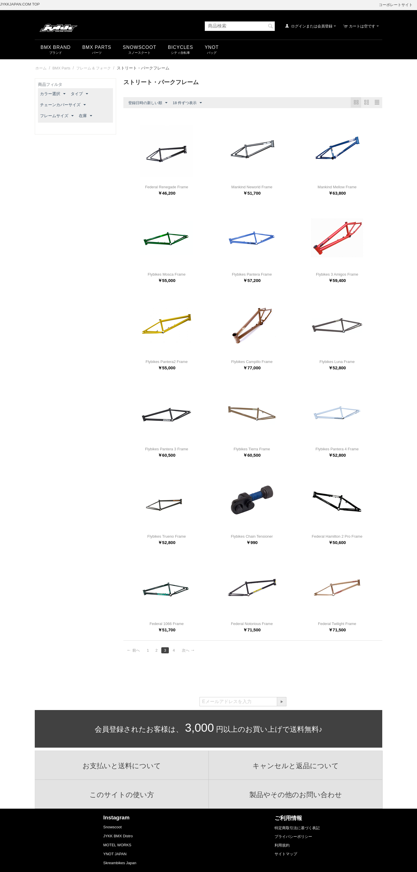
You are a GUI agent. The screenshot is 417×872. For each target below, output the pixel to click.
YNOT (212, 47)
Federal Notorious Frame (252, 624)
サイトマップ (286, 854)
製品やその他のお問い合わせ (295, 795)
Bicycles (180, 47)
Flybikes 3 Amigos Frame (337, 274)
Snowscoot (112, 827)
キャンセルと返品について (296, 766)
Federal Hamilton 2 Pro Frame (337, 536)
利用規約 (282, 845)
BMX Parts (96, 47)
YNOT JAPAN (115, 854)
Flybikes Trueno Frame (166, 536)
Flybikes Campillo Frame (251, 362)
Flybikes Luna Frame (336, 362)
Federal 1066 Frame (166, 624)
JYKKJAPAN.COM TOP (20, 4)
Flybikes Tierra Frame (252, 449)
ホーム (41, 68)
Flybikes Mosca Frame (167, 274)
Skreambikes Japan (119, 863)
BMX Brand (56, 47)
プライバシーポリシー (293, 836)
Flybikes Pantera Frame (252, 274)
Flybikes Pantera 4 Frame (337, 449)
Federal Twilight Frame (337, 624)
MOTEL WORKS (117, 845)
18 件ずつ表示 (187, 103)
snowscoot (139, 47)
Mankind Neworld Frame (251, 187)
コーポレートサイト (396, 5)
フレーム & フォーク (93, 68)
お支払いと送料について (122, 766)
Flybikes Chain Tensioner (252, 536)
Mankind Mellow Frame (337, 187)
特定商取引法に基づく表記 (297, 828)
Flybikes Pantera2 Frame (167, 362)
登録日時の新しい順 (147, 103)
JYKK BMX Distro (118, 836)
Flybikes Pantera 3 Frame (166, 449)
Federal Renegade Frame (166, 187)
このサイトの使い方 (122, 795)
